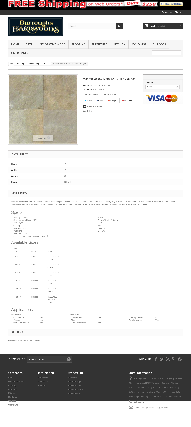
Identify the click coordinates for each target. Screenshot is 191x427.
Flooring (79, 44)
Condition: (88, 90)
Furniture (99, 44)
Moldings (139, 44)
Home (15, 44)
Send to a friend (94, 106)
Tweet (88, 101)
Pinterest (127, 101)
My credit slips (74, 381)
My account (75, 373)
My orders (72, 377)
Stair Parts (19, 52)
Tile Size (149, 82)
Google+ (113, 101)
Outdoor (159, 44)
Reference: (88, 85)
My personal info (75, 389)
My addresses (74, 385)
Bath (29, 44)
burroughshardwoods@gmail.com (154, 407)
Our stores (43, 377)
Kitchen (119, 44)
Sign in (178, 12)
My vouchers (74, 393)
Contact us (167, 12)
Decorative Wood (52, 44)
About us (42, 385)
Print (89, 111)
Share (100, 101)
